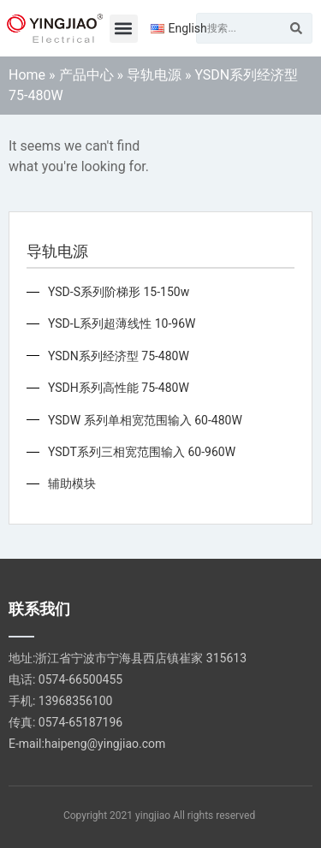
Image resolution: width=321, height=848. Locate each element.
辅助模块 (72, 483)
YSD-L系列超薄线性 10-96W (121, 323)
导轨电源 (154, 75)
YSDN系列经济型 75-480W (118, 356)
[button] (124, 29)
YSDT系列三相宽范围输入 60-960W (141, 452)
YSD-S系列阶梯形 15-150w (118, 292)
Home (27, 75)
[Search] (296, 28)
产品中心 (86, 75)
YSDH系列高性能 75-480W (118, 387)
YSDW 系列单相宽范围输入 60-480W (145, 420)
